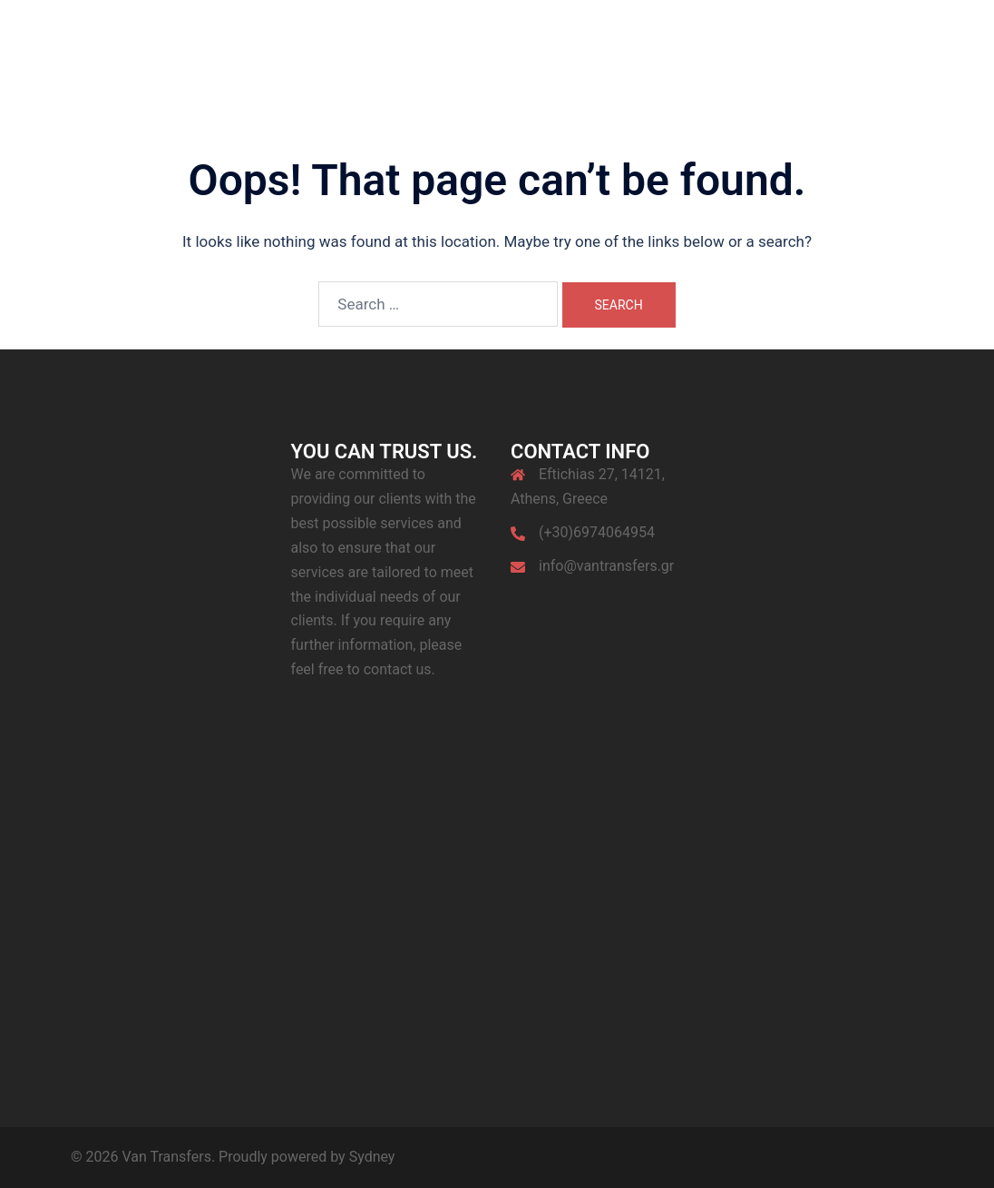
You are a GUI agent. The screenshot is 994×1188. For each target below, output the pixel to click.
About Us (522, 46)
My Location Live (862, 46)
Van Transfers (161, 35)
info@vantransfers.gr (606, 565)
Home (454, 46)
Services (598, 46)
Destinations (683, 46)
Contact (767, 46)
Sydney (372, 1156)
